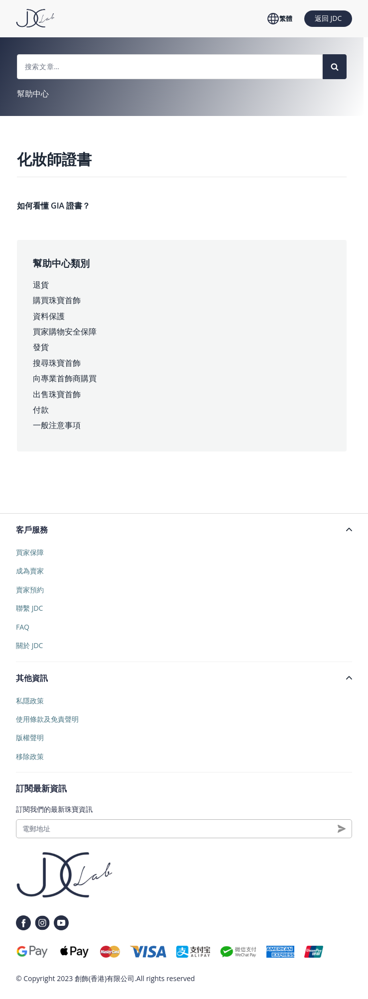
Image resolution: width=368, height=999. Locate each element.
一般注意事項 (57, 425)
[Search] (335, 66)
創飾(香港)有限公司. (105, 978)
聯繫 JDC (29, 608)
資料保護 (49, 316)
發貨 (41, 346)
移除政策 (30, 756)
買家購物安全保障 (65, 331)
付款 (41, 409)
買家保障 (30, 552)
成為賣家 (30, 570)
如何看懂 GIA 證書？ (53, 205)
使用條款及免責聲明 (47, 719)
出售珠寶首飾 (57, 394)
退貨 (41, 284)
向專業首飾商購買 (65, 378)
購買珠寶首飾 (57, 300)
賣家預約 (30, 589)
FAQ (22, 627)
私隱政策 (30, 700)
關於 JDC (29, 645)
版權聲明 (30, 737)
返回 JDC (328, 18)
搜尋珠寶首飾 (57, 362)
